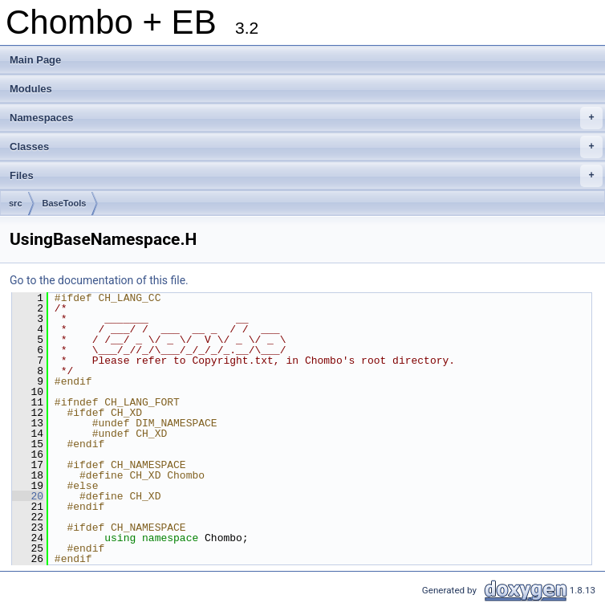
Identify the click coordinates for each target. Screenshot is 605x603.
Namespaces (306, 118)
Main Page (35, 60)
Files (306, 176)
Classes (306, 147)
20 (27, 496)
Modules (31, 89)
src (15, 203)
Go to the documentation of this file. (99, 280)
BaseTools (65, 203)
